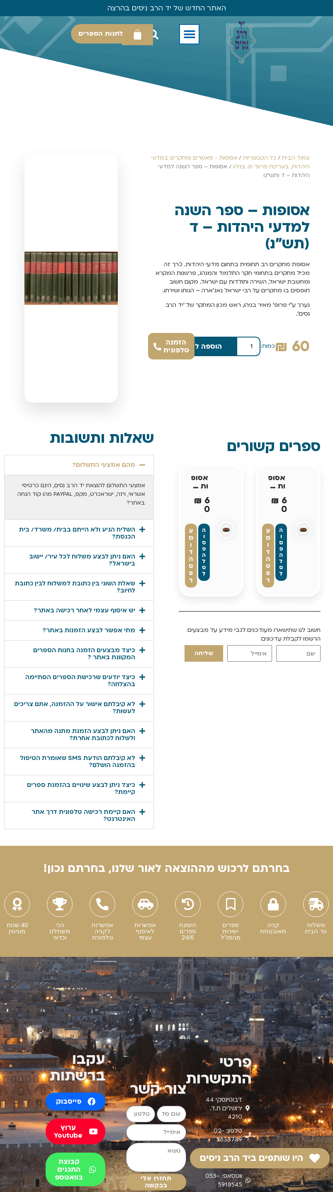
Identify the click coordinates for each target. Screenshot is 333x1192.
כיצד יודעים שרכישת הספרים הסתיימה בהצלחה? (80, 680)
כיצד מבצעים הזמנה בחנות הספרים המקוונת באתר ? (84, 653)
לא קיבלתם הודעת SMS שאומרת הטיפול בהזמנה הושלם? (77, 761)
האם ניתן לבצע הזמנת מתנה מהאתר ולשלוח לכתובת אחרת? (83, 734)
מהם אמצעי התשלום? (103, 465)
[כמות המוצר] (248, 346)
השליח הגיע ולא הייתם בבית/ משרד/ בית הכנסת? (77, 533)
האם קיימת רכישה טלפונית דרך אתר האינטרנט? (83, 815)
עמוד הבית (296, 158)
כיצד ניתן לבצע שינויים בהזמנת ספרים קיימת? (81, 788)
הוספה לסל (204, 346)
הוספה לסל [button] (281, 552)
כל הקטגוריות (259, 158)
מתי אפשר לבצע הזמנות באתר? (88, 630)
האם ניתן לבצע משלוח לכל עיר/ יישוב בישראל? (82, 560)
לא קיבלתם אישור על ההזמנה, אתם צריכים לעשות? (74, 707)
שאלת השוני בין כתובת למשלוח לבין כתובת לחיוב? (75, 587)
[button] (189, 34)
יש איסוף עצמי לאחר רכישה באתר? (84, 610)
